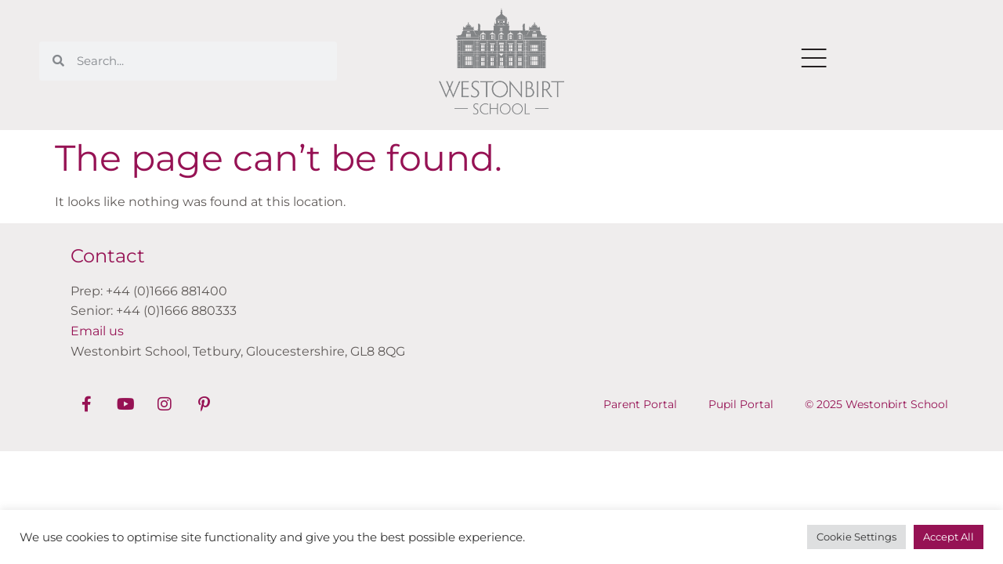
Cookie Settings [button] (856, 536)
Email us (97, 331)
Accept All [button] (948, 536)
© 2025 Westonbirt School (876, 404)
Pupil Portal (740, 404)
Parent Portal (640, 404)
